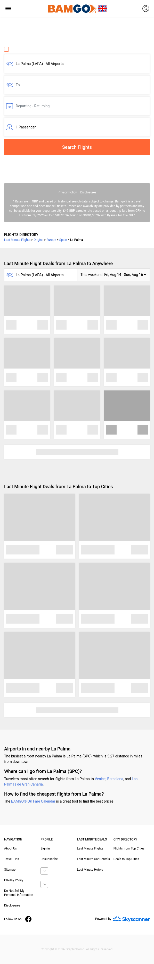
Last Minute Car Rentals (93, 859)
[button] (113, 274)
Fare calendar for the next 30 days (31, 160)
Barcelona (115, 779)
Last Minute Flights (90, 848)
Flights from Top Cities (129, 848)
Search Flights (77, 147)
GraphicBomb (75, 949)
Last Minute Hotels (90, 869)
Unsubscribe (49, 859)
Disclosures (88, 192)
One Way (14, 49)
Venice (100, 779)
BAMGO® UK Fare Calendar (33, 801)
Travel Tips (11, 859)
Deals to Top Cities (126, 859)
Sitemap (9, 869)
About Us (10, 848)
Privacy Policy (67, 192)
